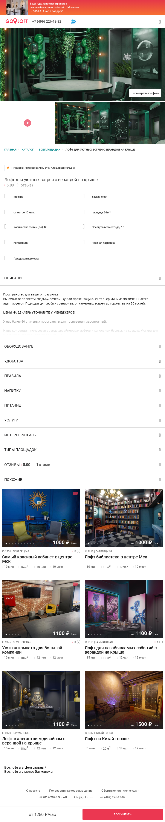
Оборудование (83, 347)
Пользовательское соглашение (70, 790)
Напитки (83, 392)
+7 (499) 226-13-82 (46, 21)
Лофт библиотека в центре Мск (116, 557)
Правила (83, 377)
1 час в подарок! (53, 11)
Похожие (83, 480)
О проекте (33, 790)
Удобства (83, 362)
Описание (83, 279)
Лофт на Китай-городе (107, 739)
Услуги (83, 421)
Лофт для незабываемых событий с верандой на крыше (120, 650)
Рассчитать (122, 814)
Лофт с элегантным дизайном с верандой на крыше (33, 741)
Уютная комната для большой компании (32, 650)
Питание (83, 406)
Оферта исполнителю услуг (120, 790)
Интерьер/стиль (83, 436)
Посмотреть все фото (145, 93)
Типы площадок (83, 451)
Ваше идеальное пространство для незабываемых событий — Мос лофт (54, 5)
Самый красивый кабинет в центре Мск (37, 559)
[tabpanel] (41, 518)
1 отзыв (25, 185)
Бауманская (44, 771)
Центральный (35, 767)
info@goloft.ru (83, 797)
